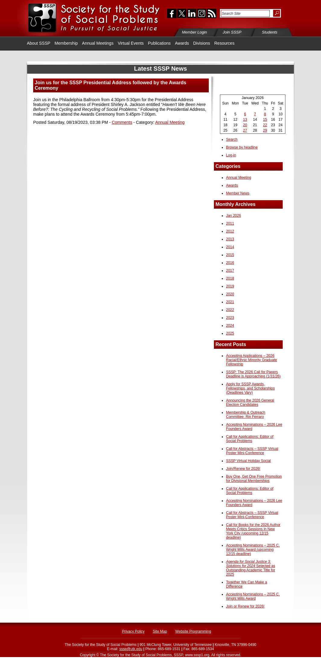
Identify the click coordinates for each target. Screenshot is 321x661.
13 (245, 119)
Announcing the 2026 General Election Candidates (250, 402)
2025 (230, 333)
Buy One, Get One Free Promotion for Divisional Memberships (254, 478)
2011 (230, 223)
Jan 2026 (233, 215)
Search (231, 139)
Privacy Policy (133, 631)
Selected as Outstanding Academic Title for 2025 (250, 568)
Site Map (160, 631)
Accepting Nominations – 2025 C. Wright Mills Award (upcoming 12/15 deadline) (253, 549)
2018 (230, 278)
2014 (230, 247)
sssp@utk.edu (130, 649)
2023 (230, 318)
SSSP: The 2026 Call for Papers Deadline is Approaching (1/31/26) (253, 374)
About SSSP (38, 43)
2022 (230, 310)
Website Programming (193, 631)
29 (265, 130)
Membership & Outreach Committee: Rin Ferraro (245, 414)
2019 (230, 286)
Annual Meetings (97, 43)
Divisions (201, 43)
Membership (66, 43)
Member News (237, 193)
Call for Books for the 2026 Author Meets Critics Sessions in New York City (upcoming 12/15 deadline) (253, 531)
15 (265, 119)
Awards (182, 43)
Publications (159, 43)
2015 (230, 255)
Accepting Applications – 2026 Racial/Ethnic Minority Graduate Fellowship (251, 360)
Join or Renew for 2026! (245, 606)
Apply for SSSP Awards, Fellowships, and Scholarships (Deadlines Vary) (250, 388)
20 (245, 125)
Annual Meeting (169, 122)
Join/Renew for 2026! (243, 469)
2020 (230, 294)
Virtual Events (131, 43)
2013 (230, 239)
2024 (230, 325)
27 (245, 130)
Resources (224, 43)
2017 (230, 270)
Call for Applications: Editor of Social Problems (249, 439)
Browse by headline (242, 147)
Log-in (231, 155)
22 (265, 125)
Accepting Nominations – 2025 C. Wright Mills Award (253, 596)
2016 (230, 263)
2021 (230, 302)
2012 (230, 231)
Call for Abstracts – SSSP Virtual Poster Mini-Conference (252, 451)
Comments (122, 122)
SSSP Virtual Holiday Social (248, 461)
